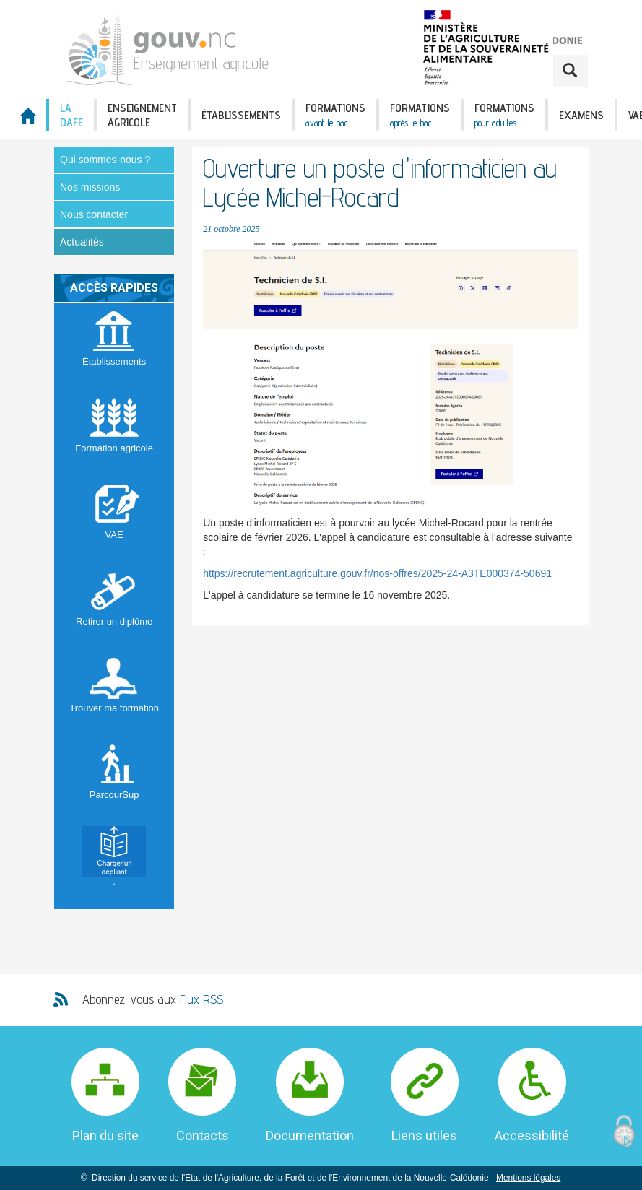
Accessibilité (532, 1135)
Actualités (82, 242)
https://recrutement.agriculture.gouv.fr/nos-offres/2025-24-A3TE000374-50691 (377, 573)
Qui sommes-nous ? (105, 159)
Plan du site (105, 1135)
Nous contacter (94, 214)
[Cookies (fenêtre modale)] (624, 1132)
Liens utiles (424, 1135)
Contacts (202, 1135)
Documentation (310, 1135)
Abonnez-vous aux (152, 999)
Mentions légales (528, 1178)
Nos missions (90, 187)
